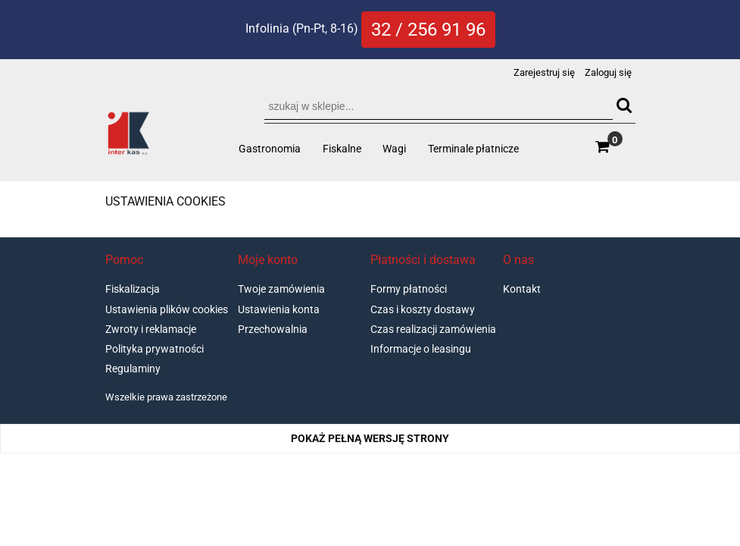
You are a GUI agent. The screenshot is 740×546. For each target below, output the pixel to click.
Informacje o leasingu (420, 349)
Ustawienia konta (279, 309)
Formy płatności (408, 289)
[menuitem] (270, 148)
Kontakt (522, 289)
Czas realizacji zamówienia (433, 329)
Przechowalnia (273, 329)
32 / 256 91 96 (428, 29)
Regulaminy (133, 368)
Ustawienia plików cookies (166, 309)
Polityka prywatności (154, 349)
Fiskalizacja (132, 289)
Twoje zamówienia (281, 289)
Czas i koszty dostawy (422, 309)
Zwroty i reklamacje (150, 329)
